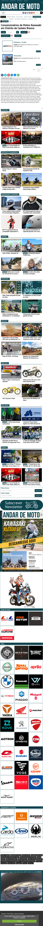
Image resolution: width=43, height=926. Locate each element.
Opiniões (4, 236)
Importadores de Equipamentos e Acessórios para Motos (18, 861)
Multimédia (5, 279)
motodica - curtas (32, 19)
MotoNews (5, 110)
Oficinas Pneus (22, 859)
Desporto (4, 321)
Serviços (30, 863)
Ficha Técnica (10, 914)
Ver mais (38, 51)
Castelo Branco (6, 35)
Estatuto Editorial (19, 914)
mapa (10, 21)
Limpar (3, 32)
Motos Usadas (5, 855)
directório (5, 21)
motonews (11, 19)
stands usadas (4, 19)
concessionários (37, 17)
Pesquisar (38, 490)
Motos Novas (26, 855)
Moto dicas (5, 405)
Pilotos (25, 863)
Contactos (3, 914)
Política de (19, 924)
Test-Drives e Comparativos (10, 152)
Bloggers (18, 863)
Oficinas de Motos (11, 859)
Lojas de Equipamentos (35, 859)
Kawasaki (24, 32)
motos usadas (19, 17)
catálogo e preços (11, 17)
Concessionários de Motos (28, 857)
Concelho (17, 35)
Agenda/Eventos (16, 855)
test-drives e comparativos (21, 19)
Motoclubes (11, 863)
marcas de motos (28, 17)
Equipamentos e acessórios (10, 194)
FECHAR (19, 921)
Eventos (4, 447)
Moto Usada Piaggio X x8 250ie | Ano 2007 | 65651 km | (21, 886)
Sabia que (4, 363)
